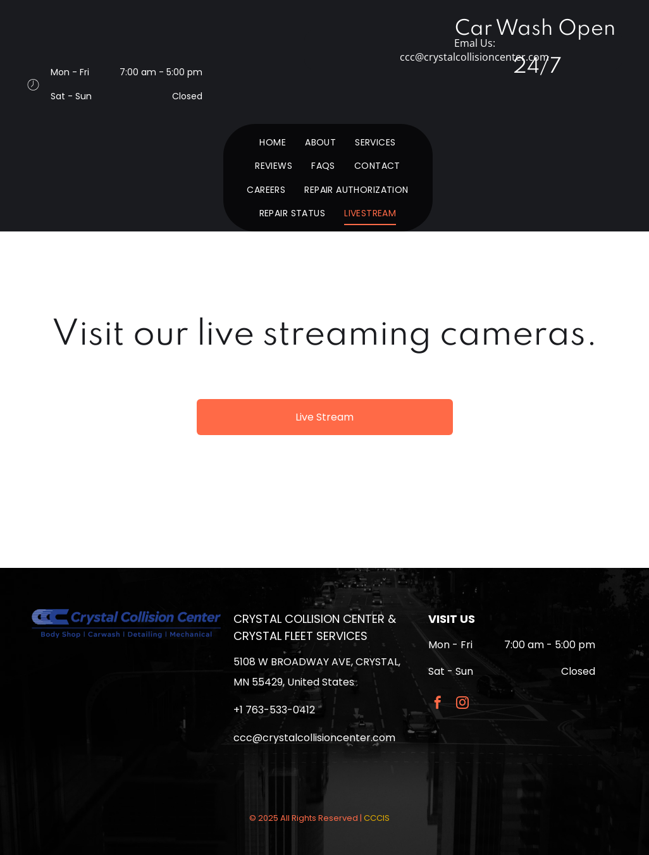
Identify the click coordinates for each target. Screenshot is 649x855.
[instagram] (462, 704)
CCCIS (377, 818)
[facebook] (437, 704)
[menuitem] (272, 142)
